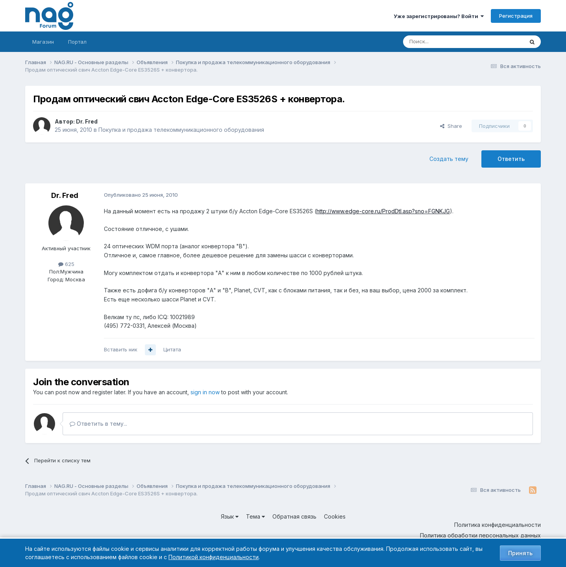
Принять (520, 553)
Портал (77, 42)
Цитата (172, 349)
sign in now (205, 392)
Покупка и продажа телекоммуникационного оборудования (181, 129)
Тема (255, 516)
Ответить (511, 158)
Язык (230, 516)
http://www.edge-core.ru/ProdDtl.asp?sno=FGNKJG (383, 211)
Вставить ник (120, 349)
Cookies (335, 516)
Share (451, 126)
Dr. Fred (87, 121)
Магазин (43, 42)
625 (66, 264)
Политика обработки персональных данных (480, 535)
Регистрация (516, 16)
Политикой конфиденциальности (213, 557)
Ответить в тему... (98, 423)
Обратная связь (294, 516)
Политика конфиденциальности (497, 524)
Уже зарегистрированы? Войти (439, 16)
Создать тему (448, 158)
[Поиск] (441, 41)
